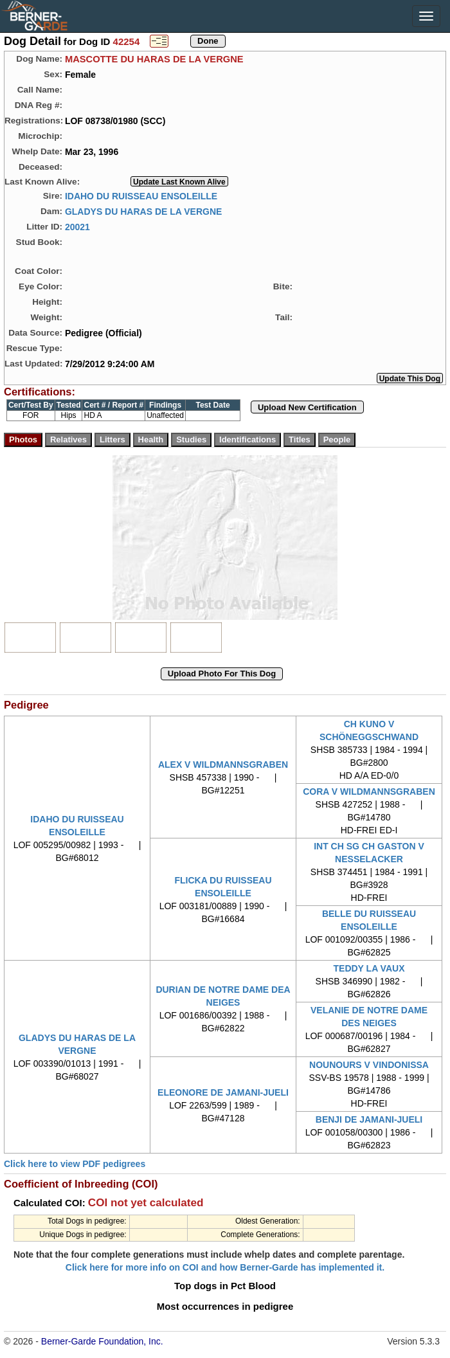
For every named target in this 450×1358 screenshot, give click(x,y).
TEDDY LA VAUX (369, 968)
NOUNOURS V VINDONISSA (369, 1065)
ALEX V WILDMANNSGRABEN (223, 764)
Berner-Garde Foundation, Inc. (102, 1341)
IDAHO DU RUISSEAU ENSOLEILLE (141, 195)
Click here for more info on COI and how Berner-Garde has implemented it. (225, 1267)
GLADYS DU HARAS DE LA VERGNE (143, 211)
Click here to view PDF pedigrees (74, 1164)
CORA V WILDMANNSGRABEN (369, 791)
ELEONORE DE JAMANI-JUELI (223, 1092)
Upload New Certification (307, 407)
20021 (77, 226)
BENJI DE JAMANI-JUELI (369, 1119)
